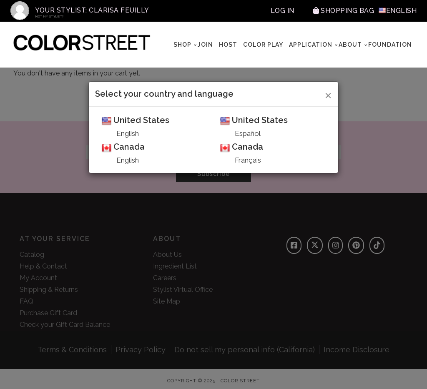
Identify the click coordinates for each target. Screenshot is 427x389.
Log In (282, 11)
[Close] (328, 94)
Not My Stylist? (49, 16)
